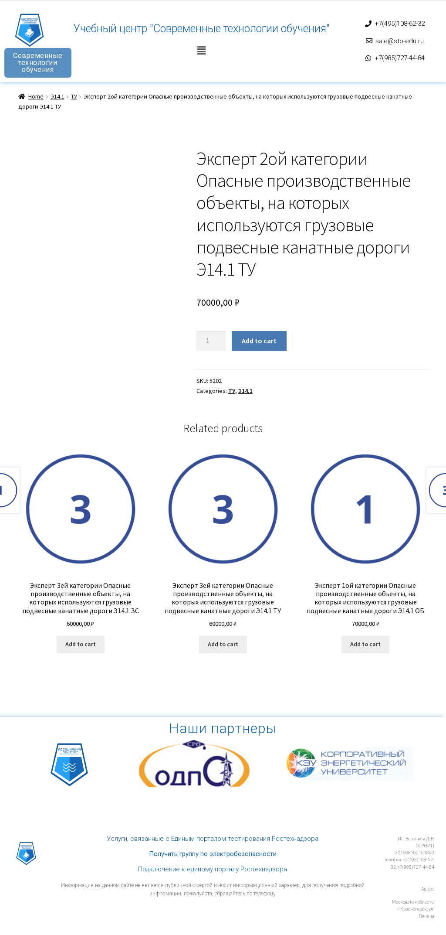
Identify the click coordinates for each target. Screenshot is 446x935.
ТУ (74, 96)
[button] (201, 51)
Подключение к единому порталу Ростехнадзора (212, 869)
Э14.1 (57, 96)
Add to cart (259, 340)
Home (36, 96)
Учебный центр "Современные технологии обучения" (201, 28)
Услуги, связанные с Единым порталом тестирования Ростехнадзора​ (212, 839)
